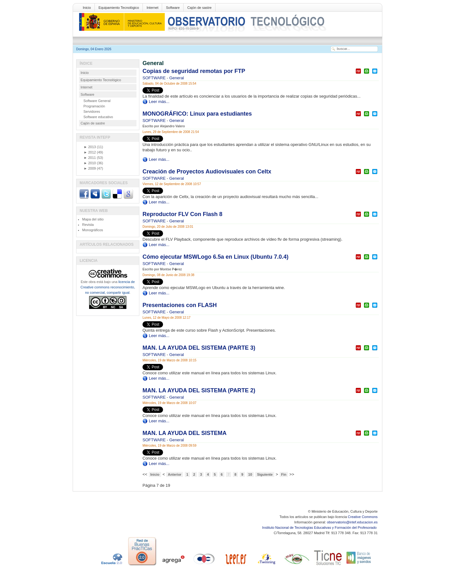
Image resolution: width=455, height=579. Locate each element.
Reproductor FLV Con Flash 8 (182, 214)
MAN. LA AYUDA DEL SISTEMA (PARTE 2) (199, 390)
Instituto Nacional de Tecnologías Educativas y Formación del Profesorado (320, 527)
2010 (90, 163)
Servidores (91, 111)
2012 (90, 152)
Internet (152, 7)
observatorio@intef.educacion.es (352, 522)
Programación (94, 106)
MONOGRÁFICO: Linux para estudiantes (197, 114)
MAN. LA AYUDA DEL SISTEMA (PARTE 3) (199, 348)
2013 (90, 147)
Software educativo (98, 117)
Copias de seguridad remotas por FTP (194, 71)
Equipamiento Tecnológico (119, 7)
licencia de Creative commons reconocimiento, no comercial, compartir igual (108, 287)
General (176, 77)
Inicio (87, 7)
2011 (90, 158)
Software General (97, 101)
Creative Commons (363, 517)
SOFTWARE (155, 77)
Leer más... (159, 101)
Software (172, 7)
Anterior (174, 474)
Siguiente (265, 474)
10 (250, 474)
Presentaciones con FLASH (180, 305)
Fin (284, 474)
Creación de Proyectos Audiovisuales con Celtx (207, 171)
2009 (90, 168)
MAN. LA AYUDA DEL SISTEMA (185, 433)
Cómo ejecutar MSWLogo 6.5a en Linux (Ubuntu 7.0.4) (215, 257)
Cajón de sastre (199, 7)
